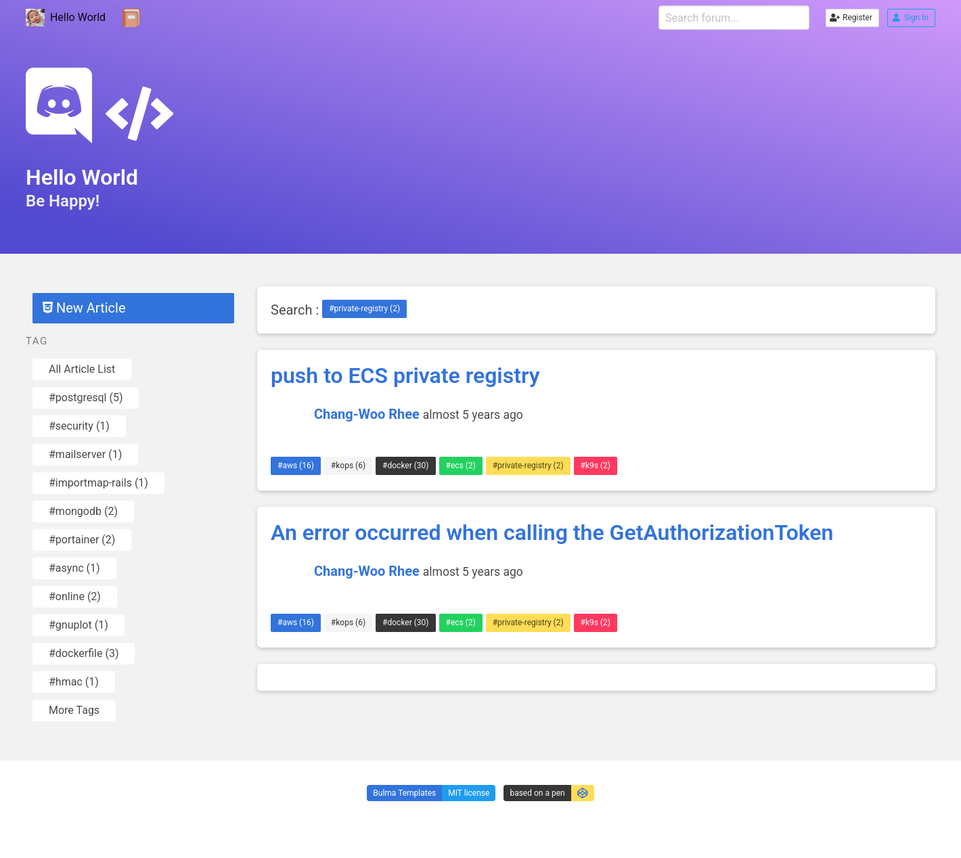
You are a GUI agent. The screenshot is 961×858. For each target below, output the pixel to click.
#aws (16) (295, 465)
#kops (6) (348, 465)
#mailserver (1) (85, 454)
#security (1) (79, 426)
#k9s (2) (595, 465)
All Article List (82, 369)
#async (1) (74, 568)
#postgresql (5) (85, 397)
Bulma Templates (404, 793)
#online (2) (75, 596)
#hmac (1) (74, 681)
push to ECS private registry (405, 375)
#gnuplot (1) (78, 624)
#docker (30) (405, 465)
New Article (84, 308)
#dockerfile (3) (83, 653)
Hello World (66, 18)
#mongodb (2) (83, 511)
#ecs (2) (461, 465)
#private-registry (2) (364, 308)
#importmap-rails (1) (98, 482)
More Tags (74, 710)
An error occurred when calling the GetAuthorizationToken (552, 532)
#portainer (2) (82, 539)
